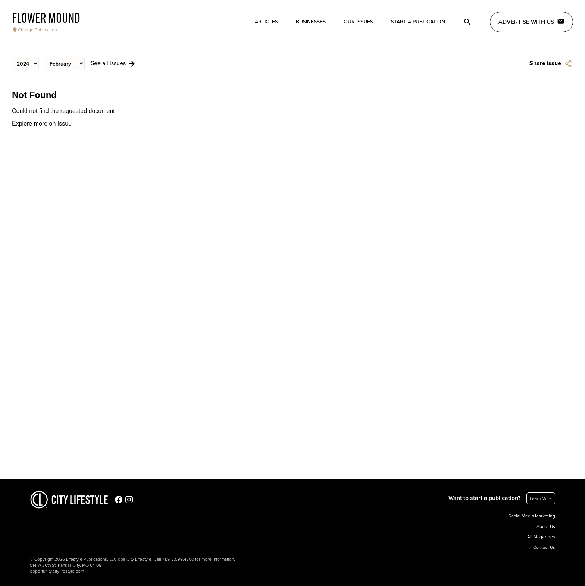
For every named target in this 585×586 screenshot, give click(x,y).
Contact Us (544, 547)
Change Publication (34, 30)
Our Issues (358, 22)
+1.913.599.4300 (178, 559)
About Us (545, 526)
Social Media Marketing (532, 516)
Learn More (541, 498)
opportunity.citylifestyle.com (57, 571)
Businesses (311, 22)
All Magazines (541, 536)
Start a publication (418, 22)
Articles (266, 22)
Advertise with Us (531, 22)
